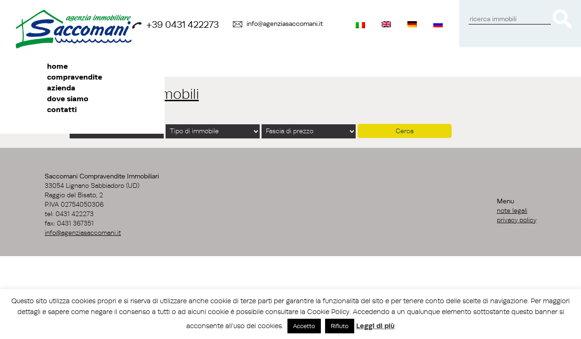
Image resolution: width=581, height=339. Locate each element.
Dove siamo (67, 98)
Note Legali (512, 210)
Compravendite (74, 76)
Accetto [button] (304, 326)
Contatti (62, 109)
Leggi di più (375, 325)
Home (57, 66)
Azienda (61, 87)
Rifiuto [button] (340, 326)
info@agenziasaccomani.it (285, 23)
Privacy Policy (516, 220)
